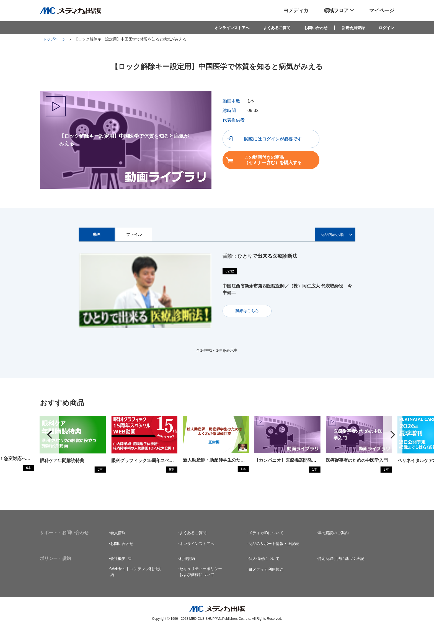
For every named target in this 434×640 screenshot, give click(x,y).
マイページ (381, 10)
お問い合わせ (315, 28)
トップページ (54, 39)
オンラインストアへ (232, 28)
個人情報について (264, 569)
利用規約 (187, 569)
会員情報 (118, 543)
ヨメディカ (295, 10)
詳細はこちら (245, 310)
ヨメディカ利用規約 (266, 580)
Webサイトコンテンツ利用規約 (135, 582)
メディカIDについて (266, 543)
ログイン (386, 28)
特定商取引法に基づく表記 (341, 569)
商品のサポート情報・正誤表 (274, 554)
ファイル (134, 234)
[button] (392, 440)
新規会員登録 (353, 28)
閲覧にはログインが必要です (266, 139)
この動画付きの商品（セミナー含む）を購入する (354, 139)
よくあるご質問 (276, 28)
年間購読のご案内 (333, 543)
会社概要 (118, 569)
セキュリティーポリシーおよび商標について (200, 582)
